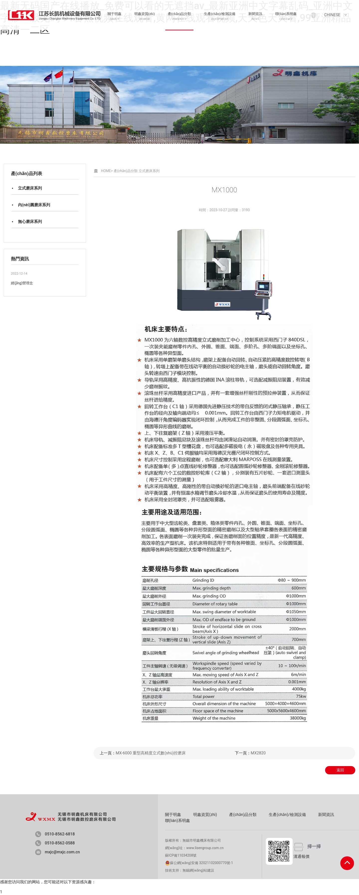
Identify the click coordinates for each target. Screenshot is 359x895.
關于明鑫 (114, 16)
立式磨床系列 (30, 188)
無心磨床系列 (30, 221)
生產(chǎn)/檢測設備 (219, 16)
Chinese (336, 14)
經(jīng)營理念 (22, 283)
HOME (107, 171)
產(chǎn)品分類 (179, 16)
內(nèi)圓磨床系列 (34, 204)
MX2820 (258, 753)
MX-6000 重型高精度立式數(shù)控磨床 (151, 753)
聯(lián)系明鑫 (286, 16)
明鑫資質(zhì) (144, 16)
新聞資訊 (255, 16)
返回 (340, 770)
